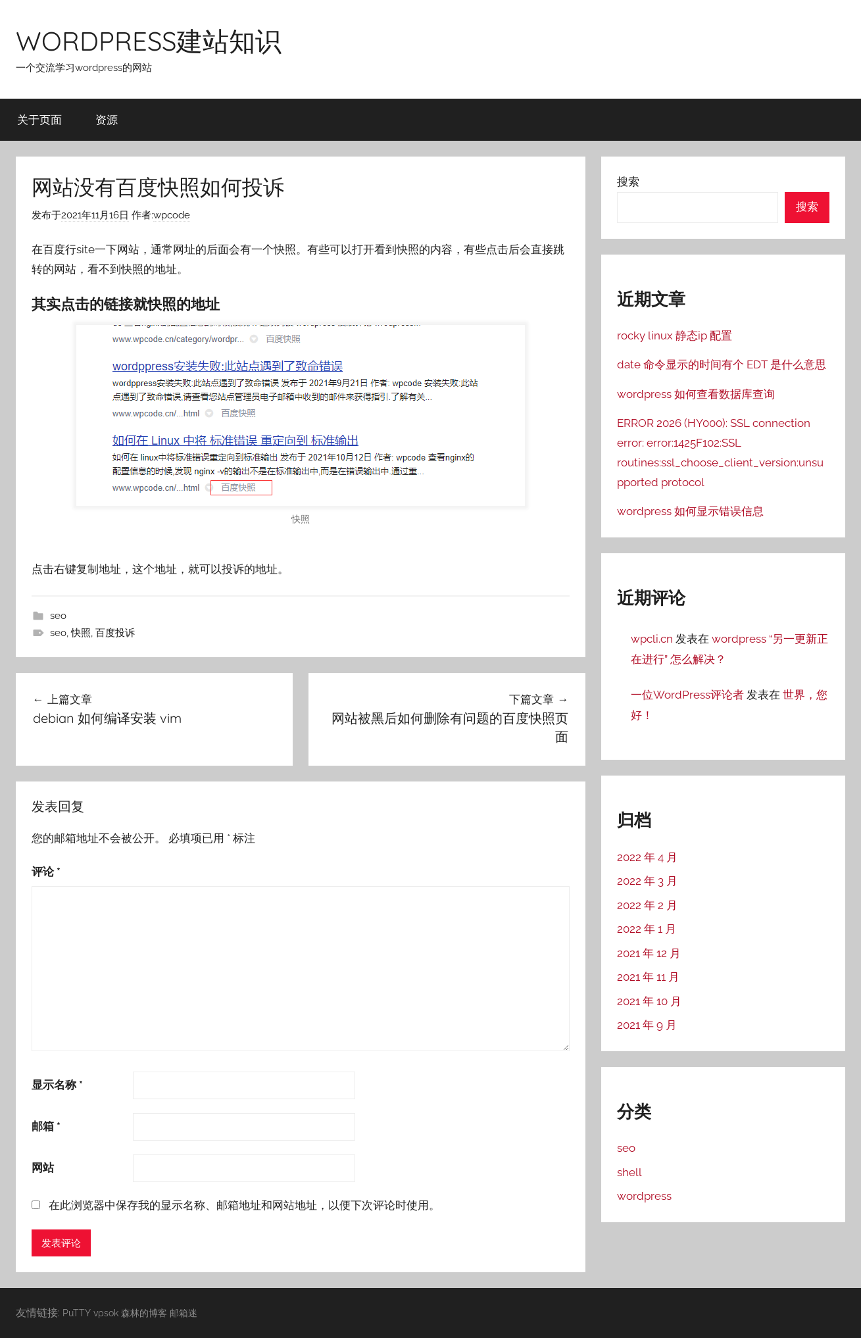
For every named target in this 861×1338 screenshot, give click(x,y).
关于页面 (39, 119)
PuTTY (76, 1312)
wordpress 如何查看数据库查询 (696, 394)
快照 (81, 633)
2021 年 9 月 (647, 1024)
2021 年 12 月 (649, 953)
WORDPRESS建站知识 (149, 40)
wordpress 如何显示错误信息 (690, 511)
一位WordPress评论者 (687, 694)
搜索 (628, 181)
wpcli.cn (652, 638)
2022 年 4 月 (647, 857)
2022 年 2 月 (647, 905)
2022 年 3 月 (647, 880)
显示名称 (57, 1084)
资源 (106, 119)
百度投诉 (115, 633)
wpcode (171, 215)
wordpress (644, 1195)
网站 (43, 1167)
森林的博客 (144, 1312)
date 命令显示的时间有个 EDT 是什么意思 (721, 364)
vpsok (105, 1312)
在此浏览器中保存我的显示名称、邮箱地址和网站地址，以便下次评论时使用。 (244, 1205)
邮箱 (46, 1126)
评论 (46, 871)
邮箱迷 (183, 1312)
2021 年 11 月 (648, 976)
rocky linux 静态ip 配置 (674, 335)
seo (58, 616)
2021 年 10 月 (649, 1001)
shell (629, 1172)
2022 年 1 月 (646, 928)
